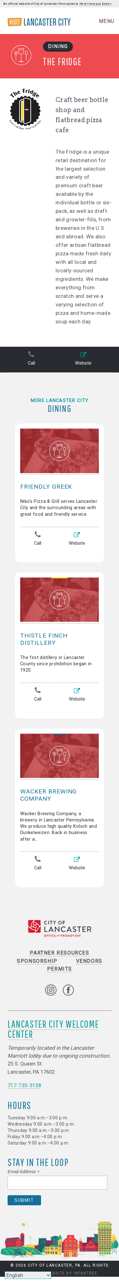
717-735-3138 (24, 1085)
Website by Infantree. (72, 1273)
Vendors (89, 961)
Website (83, 359)
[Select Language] (28, 1275)
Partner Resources (59, 953)
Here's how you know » (96, 3)
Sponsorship (37, 961)
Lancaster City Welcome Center (53, 1029)
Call (31, 359)
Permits (59, 969)
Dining (58, 46)
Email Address (24, 1172)
